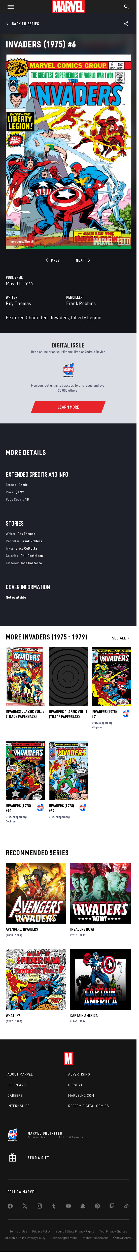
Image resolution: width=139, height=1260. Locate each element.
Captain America (84, 1015)
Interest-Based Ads (95, 1238)
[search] (126, 7)
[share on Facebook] (10, 1207)
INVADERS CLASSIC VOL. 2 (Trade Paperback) (25, 714)
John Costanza (31, 563)
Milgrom (97, 727)
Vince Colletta (26, 548)
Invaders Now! (82, 929)
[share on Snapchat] (82, 1207)
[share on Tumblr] (53, 1207)
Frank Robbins (81, 303)
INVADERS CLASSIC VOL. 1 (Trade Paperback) (68, 714)
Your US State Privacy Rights (75, 1231)
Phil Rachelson (32, 555)
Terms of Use (18, 1231)
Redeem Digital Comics (88, 1106)
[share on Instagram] (39, 1207)
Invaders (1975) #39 (61, 808)
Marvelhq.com (81, 1095)
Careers (15, 1095)
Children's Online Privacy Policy (24, 1238)
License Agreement (63, 1238)
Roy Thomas (18, 303)
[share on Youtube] (68, 1207)
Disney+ (75, 1085)
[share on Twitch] (111, 1207)
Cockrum (11, 821)
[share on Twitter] (24, 1207)
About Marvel (20, 1074)
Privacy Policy (41, 1231)
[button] (8, 6)
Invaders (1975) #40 (18, 808)
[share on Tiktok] (126, 1207)
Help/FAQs (17, 1085)
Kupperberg (105, 723)
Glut (94, 723)
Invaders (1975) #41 (104, 714)
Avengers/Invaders (22, 929)
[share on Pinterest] (97, 1207)
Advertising (79, 1074)
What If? (13, 1015)
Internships (19, 1106)
